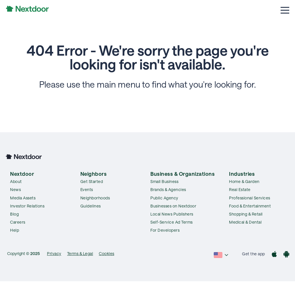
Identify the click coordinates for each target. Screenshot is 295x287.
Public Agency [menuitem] (164, 197)
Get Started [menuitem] (91, 181)
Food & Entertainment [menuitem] (250, 205)
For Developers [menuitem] (164, 230)
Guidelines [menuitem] (90, 205)
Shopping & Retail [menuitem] (246, 214)
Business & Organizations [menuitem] (182, 174)
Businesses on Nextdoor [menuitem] (173, 205)
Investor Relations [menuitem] (27, 205)
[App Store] (274, 255)
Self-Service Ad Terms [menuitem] (171, 222)
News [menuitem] (15, 189)
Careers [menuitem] (17, 222)
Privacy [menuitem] (54, 253)
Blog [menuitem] (14, 214)
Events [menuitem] (86, 189)
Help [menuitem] (14, 230)
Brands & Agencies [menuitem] (168, 189)
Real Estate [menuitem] (240, 189)
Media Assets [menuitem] (22, 197)
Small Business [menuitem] (164, 181)
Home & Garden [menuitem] (244, 181)
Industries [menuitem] (242, 174)
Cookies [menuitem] (106, 253)
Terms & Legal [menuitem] (80, 253)
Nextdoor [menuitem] (22, 174)
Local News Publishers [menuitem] (171, 214)
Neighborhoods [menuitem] (95, 197)
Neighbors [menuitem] (93, 174)
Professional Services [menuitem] (249, 197)
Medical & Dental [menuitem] (245, 222)
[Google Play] (286, 255)
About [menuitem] (16, 181)
